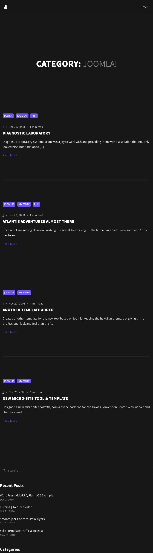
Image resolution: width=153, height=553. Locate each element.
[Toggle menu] (144, 7)
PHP (34, 115)
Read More (10, 155)
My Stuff (24, 204)
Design (8, 115)
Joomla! (22, 115)
